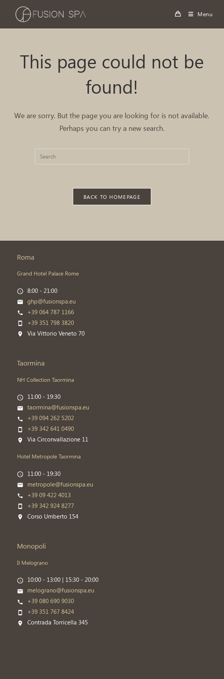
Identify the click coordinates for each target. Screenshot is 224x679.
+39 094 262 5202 (50, 418)
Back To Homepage (112, 196)
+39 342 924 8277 (50, 505)
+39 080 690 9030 (50, 601)
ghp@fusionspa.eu (51, 301)
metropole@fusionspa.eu (60, 484)
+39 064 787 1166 (50, 312)
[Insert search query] (112, 156)
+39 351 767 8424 (50, 611)
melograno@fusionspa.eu (60, 590)
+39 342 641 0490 (50, 428)
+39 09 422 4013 (49, 495)
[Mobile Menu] (197, 14)
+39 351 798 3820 (50, 322)
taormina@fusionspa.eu (58, 407)
